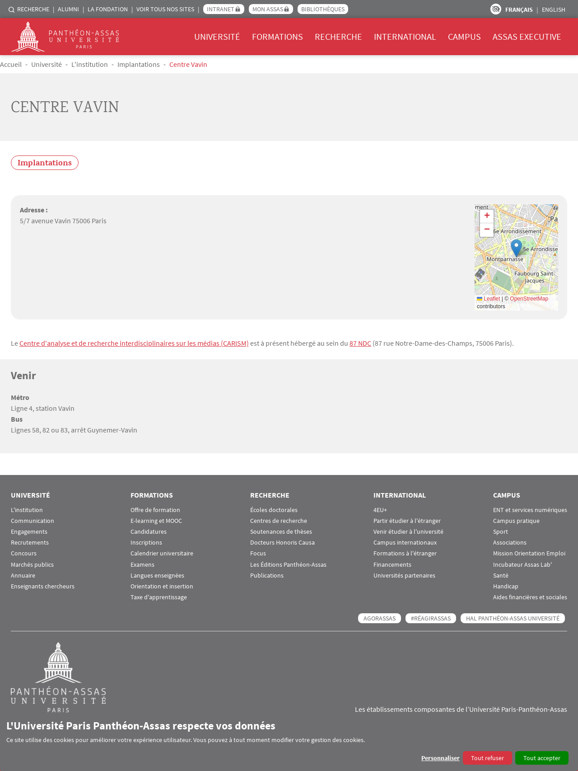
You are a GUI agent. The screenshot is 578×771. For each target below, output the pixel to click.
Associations (510, 542)
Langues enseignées (157, 575)
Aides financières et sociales (530, 597)
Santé (500, 575)
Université (217, 36)
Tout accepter (541, 758)
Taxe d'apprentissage (159, 597)
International (405, 36)
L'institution (89, 64)
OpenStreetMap (529, 299)
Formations (277, 36)
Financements (392, 565)
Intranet (220, 9)
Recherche (33, 9)
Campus (464, 36)
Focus (258, 553)
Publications (267, 575)
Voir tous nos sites (165, 9)
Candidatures (149, 532)
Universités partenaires (404, 575)
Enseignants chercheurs (43, 586)
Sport (500, 532)
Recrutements (30, 542)
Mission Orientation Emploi (529, 553)
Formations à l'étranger (405, 553)
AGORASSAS (380, 618)
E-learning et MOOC (156, 521)
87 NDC (360, 343)
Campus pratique (516, 521)
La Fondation (108, 9)
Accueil (11, 64)
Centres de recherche (278, 521)
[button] (516, 248)
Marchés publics (32, 565)
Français (519, 9)
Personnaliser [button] (440, 758)
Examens (142, 565)
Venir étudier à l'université (408, 532)
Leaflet (488, 299)
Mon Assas (267, 9)
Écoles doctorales (274, 510)
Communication (32, 521)
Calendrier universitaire (162, 553)
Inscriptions (146, 542)
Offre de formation (155, 510)
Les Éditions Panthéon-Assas (288, 565)
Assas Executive (527, 36)
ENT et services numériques (530, 510)
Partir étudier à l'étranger (407, 521)
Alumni (68, 9)
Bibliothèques (323, 9)
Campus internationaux (405, 542)
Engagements (29, 532)
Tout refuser (487, 758)
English (553, 9)
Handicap (505, 586)
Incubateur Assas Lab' (522, 565)
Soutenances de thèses (281, 532)
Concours (24, 553)
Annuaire (23, 575)
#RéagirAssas (431, 618)
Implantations (138, 64)
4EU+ (380, 510)
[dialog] (289, 742)
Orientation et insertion (162, 586)
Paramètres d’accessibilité (495, 9)
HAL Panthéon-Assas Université (512, 618)
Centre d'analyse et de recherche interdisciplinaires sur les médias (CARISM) (134, 343)
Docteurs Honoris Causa (282, 542)
